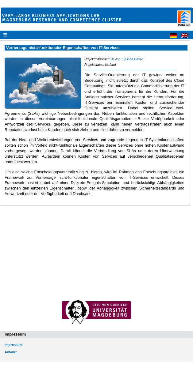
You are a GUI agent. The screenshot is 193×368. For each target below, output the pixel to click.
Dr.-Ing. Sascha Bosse (126, 59)
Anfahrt (11, 352)
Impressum (14, 345)
